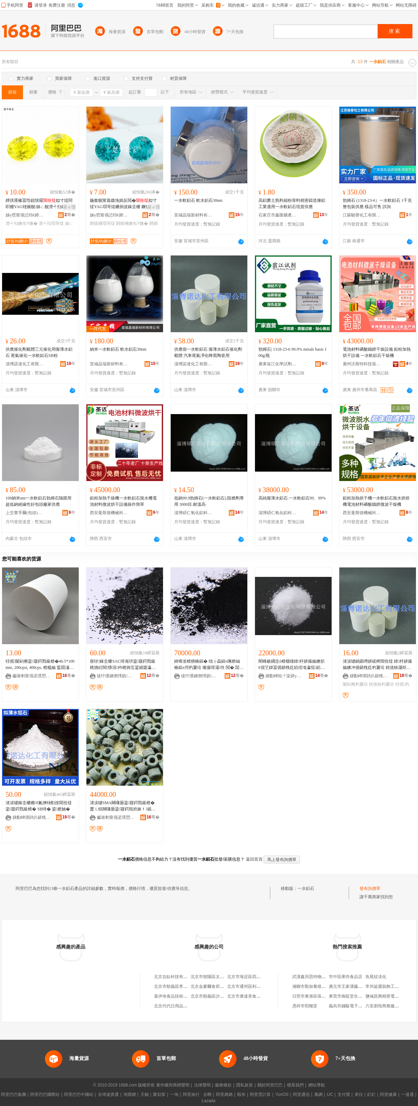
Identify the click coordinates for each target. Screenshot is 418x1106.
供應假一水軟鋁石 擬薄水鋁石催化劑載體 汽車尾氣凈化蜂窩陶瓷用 (208, 352)
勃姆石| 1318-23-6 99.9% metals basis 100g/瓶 (292, 352)
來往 (359, 1094)
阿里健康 (388, 1094)
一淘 (174, 1094)
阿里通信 (301, 1094)
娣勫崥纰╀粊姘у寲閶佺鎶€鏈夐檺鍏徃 (284, 675)
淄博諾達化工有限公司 (25, 363)
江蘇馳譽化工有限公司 (362, 215)
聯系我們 (295, 1085)
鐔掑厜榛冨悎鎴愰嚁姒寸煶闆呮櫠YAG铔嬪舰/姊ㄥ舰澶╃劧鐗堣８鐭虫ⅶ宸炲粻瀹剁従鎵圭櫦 (40, 204)
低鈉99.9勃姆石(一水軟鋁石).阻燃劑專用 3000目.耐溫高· (209, 501)
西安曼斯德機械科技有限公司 (109, 512)
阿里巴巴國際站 (45, 1094)
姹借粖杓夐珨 (381, 684)
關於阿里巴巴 (269, 1085)
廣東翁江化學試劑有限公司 (277, 363)
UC (330, 1094)
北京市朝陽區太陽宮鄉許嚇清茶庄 (222, 976)
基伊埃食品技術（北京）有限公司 (185, 996)
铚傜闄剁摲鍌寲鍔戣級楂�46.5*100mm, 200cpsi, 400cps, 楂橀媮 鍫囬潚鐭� (40, 665)
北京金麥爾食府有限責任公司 (218, 986)
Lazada (208, 1100)
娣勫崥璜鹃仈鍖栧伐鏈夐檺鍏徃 (369, 675)
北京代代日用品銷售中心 (177, 1006)
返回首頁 (254, 859)
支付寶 (344, 1094)
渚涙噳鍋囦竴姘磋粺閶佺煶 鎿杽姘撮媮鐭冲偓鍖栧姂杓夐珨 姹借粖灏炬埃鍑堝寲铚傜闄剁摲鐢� (377, 665)
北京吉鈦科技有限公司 (175, 976)
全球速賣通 (108, 1094)
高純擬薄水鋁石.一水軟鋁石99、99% (292, 498)
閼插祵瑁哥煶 (102, 223)
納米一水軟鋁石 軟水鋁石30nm (118, 349)
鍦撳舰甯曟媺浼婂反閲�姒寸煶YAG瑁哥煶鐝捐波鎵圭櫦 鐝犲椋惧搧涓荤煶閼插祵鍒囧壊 (123, 204)
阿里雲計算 (260, 1094)
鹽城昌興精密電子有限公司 (390, 996)
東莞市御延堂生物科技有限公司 (358, 996)
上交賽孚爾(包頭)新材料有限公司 (25, 512)
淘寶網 (129, 1094)
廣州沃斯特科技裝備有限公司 (362, 363)
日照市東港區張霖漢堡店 (315, 996)
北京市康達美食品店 (246, 996)
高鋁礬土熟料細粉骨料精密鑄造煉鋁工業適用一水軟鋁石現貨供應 (291, 203)
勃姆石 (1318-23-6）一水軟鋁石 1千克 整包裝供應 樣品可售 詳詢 (377, 203)
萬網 (318, 1094)
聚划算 (159, 1094)
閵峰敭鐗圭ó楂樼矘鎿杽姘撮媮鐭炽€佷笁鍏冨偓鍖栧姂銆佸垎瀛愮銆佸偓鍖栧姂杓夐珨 (291, 665)
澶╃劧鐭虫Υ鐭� (22, 223)
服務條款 (223, 1085)
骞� (69, 214)
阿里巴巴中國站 (78, 1094)
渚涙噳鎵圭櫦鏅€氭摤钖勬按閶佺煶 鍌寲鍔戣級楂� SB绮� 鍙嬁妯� (39, 805)
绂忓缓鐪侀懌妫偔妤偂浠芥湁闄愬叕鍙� (116, 675)
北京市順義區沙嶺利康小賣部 (218, 996)
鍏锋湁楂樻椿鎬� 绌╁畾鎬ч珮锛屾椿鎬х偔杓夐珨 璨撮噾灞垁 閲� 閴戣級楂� (208, 665)
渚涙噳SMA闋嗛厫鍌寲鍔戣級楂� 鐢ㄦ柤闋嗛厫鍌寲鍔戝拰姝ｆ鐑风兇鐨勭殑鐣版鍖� (123, 806)
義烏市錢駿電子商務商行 (352, 1006)
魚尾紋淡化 (375, 976)
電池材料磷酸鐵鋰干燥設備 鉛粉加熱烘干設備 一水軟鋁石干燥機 (377, 352)
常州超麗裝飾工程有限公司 (390, 986)
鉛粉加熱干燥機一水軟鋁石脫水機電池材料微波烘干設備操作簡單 (123, 501)
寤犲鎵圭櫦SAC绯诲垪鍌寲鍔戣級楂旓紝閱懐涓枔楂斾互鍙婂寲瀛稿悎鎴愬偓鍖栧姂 (123, 665)
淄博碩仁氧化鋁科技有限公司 (193, 512)
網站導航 (316, 1085)
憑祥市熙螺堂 (304, 1006)
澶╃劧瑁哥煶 (51, 223)
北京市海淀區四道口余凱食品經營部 (260, 976)
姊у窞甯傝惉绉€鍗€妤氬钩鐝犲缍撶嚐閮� (25, 215)
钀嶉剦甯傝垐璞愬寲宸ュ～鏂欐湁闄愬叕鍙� (32, 675)
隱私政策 (244, 1085)
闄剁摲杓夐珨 (355, 684)
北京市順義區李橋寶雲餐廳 (179, 986)
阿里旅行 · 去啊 (197, 1094)
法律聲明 (202, 1085)
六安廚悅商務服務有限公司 (390, 1006)
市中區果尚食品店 (345, 976)
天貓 (144, 1094)
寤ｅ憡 (69, 207)
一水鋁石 (305, 888)
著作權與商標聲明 (172, 1085)
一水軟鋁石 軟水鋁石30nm (198, 200)
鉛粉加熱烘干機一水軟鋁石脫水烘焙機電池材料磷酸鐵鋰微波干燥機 (376, 501)
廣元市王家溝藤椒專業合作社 (356, 986)
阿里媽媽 (224, 1094)
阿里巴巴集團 (13, 1094)
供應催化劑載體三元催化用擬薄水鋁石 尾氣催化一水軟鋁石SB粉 (39, 352)
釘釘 (371, 1094)
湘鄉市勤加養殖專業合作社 (317, 986)
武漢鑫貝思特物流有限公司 (317, 976)
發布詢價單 (369, 888)
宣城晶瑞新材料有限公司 (193, 215)
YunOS (281, 1094)
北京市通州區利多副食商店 (252, 986)
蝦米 (241, 1094)
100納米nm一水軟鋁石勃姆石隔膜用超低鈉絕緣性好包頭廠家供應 (38, 501)
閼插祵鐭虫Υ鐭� (132, 223)
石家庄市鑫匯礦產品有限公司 (277, 215)
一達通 (407, 1094)
